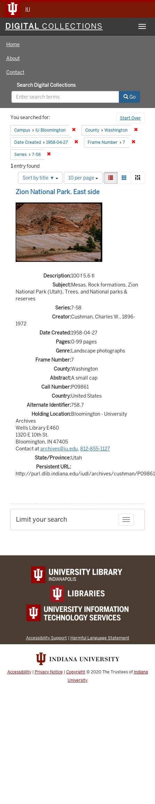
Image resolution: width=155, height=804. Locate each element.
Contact (15, 72)
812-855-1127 (95, 449)
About (13, 58)
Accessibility (19, 672)
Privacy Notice (49, 672)
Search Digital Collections (46, 85)
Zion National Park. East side (58, 192)
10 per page (83, 178)
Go (129, 97)
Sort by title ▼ (40, 178)
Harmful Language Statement (99, 637)
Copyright (75, 672)
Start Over (130, 118)
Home (13, 44)
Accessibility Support (46, 637)
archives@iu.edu (59, 449)
